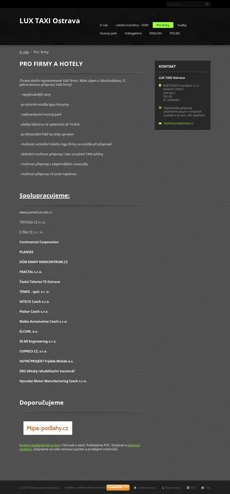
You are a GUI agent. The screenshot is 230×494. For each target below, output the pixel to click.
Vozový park (108, 33)
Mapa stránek (173, 487)
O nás (104, 25)
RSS (193, 487)
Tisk (208, 487)
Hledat (207, 4)
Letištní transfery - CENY (132, 25)
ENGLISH (156, 33)
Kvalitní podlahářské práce (39, 445)
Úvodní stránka (147, 487)
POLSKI (175, 33)
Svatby (182, 25)
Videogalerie (133, 33)
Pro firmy (163, 25)
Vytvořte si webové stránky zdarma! (85, 487)
